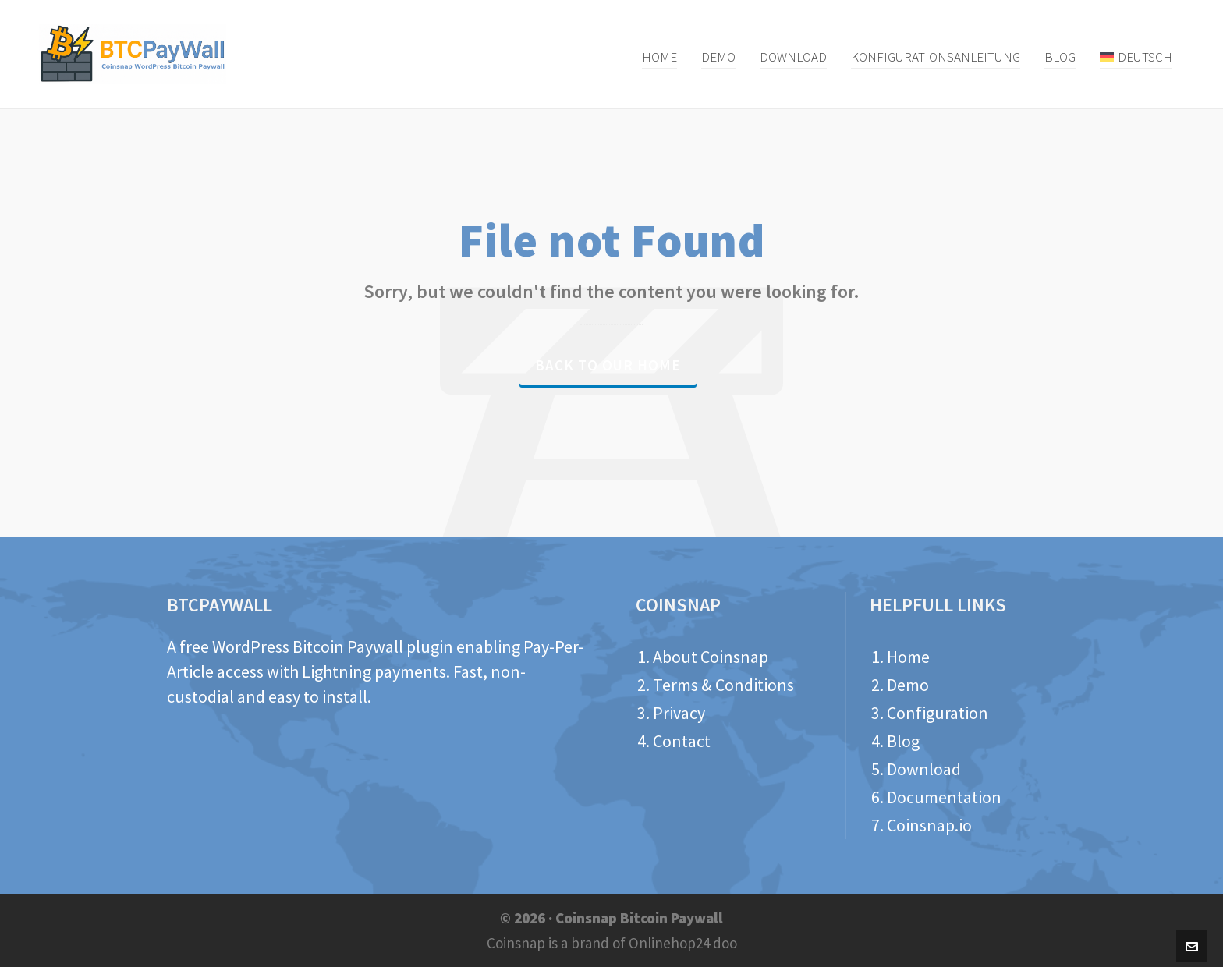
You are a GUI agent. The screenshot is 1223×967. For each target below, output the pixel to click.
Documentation (944, 797)
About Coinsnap (710, 657)
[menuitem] (1136, 54)
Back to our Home (608, 365)
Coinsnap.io (929, 825)
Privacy (679, 713)
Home (908, 657)
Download (924, 769)
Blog (903, 741)
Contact (682, 741)
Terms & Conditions (723, 685)
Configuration (937, 713)
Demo (908, 685)
